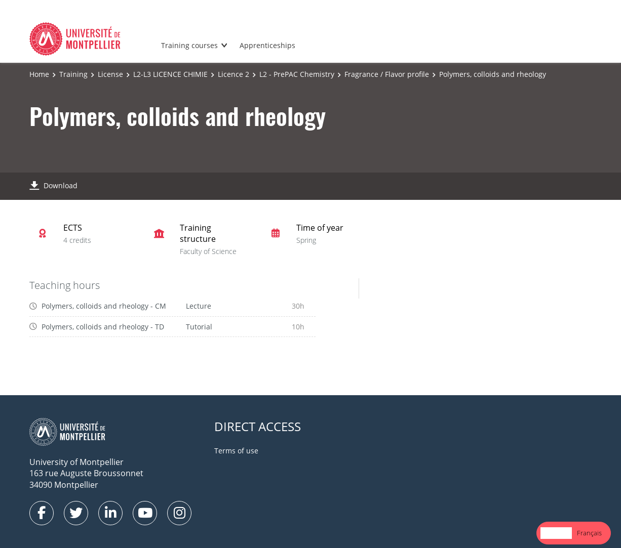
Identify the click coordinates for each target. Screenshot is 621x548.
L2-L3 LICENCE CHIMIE (170, 74)
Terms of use (236, 450)
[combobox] (556, 533)
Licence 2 (233, 74)
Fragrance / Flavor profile (386, 74)
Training (73, 74)
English (556, 532)
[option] (589, 533)
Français (589, 532)
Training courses (189, 45)
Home (39, 74)
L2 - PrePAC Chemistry (296, 74)
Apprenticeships (267, 45)
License (110, 74)
